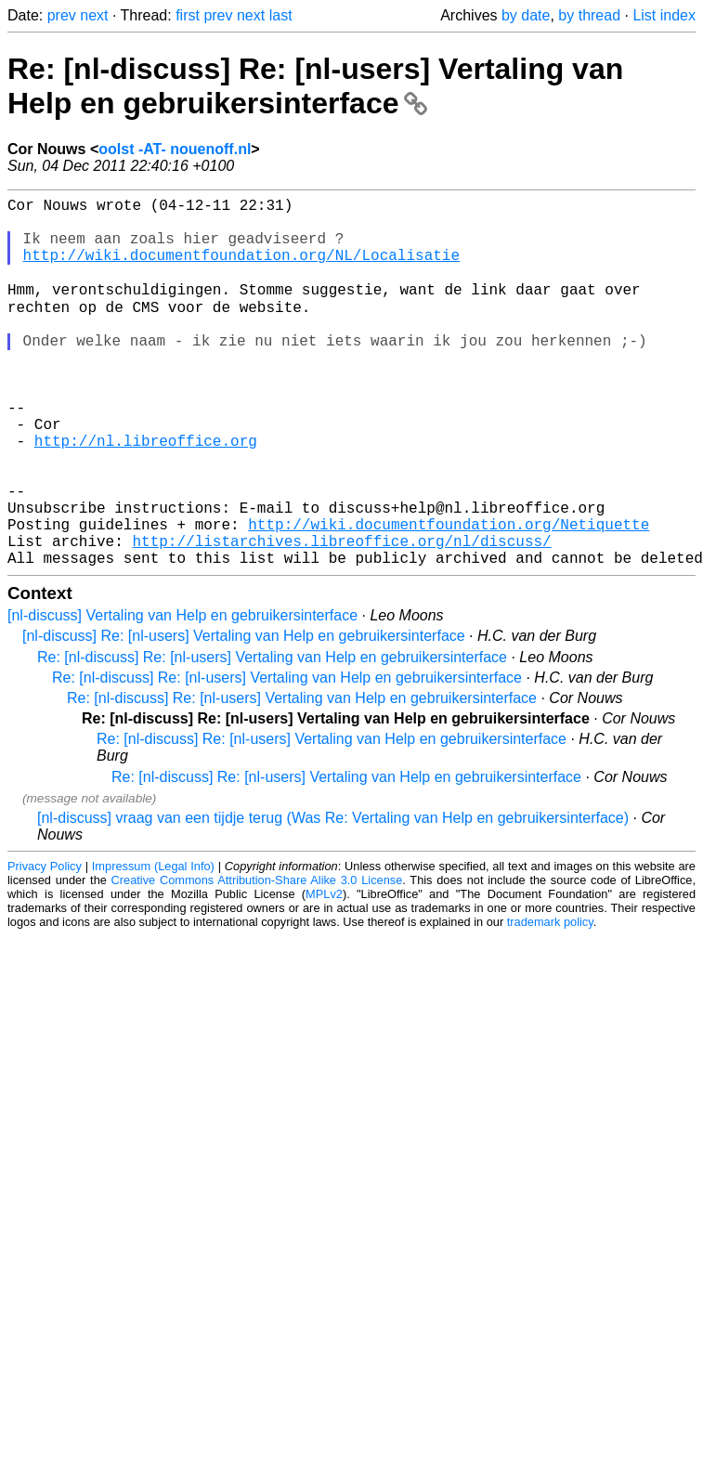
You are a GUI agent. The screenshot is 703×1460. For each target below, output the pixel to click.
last (281, 15)
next (94, 15)
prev (61, 15)
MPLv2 (324, 974)
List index (664, 15)
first (188, 15)
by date (525, 15)
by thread (589, 15)
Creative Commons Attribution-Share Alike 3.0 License (257, 960)
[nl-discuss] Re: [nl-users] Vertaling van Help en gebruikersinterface (243, 715)
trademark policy (550, 1002)
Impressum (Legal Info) (153, 946)
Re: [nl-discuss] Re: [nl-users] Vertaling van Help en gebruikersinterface (315, 86)
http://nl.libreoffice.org (145, 494)
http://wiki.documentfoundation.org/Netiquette (448, 596)
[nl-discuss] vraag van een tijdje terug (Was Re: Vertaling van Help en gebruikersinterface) (333, 898)
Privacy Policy (44, 946)
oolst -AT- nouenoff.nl (174, 149)
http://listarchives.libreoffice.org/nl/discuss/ (341, 616)
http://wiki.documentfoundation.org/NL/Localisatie (241, 269)
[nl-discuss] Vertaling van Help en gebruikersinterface (182, 695)
